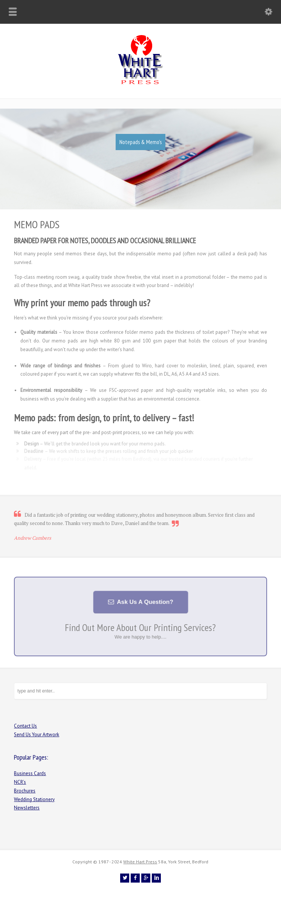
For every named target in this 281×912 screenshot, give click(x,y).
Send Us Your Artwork (36, 734)
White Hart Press (140, 861)
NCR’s (20, 782)
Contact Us (25, 726)
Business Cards (30, 773)
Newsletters (27, 808)
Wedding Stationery (34, 799)
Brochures (24, 791)
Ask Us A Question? (144, 601)
